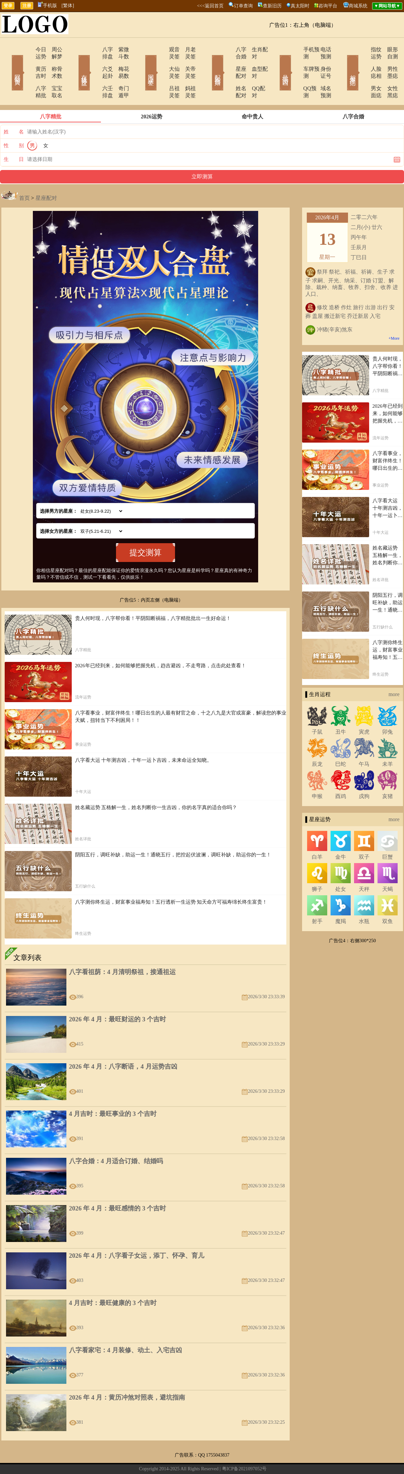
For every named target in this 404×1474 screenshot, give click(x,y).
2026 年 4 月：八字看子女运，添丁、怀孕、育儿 (137, 1234)
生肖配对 (254, 49)
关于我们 (131, 1458)
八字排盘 (94, 49)
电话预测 (321, 49)
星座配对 (228, 62)
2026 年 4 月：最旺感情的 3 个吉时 (117, 1187)
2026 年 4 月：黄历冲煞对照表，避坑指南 (127, 1376)
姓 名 (14, 110)
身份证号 (321, 62)
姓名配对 (228, 74)
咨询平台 (328, 5)
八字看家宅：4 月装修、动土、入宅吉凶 (125, 1329)
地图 (278, 1458)
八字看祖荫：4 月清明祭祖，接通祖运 (122, 950)
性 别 (14, 124)
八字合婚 (228, 49)
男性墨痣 (388, 62)
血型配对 (254, 62)
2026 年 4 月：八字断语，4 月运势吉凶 (123, 1045)
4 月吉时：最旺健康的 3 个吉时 (113, 1281)
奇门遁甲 (120, 74)
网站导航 (171, 1458)
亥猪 (387, 775)
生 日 (14, 138)
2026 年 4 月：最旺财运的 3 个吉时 (117, 998)
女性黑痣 (388, 74)
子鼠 (317, 711)
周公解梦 (53, 49)
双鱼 (387, 900)
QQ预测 (293, 74)
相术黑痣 (343, 63)
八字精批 (27, 74)
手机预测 (295, 49)
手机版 (47, 5)
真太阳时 (300, 5)
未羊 (387, 743)
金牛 (340, 836)
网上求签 (141, 63)
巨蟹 (387, 836)
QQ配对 (252, 74)
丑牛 (340, 711)
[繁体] (68, 5)
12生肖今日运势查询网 (205, 1458)
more (394, 673)
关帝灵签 (187, 62)
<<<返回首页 (210, 5)
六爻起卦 (94, 62)
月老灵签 (187, 49)
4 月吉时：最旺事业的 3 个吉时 (113, 1092)
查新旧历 (272, 5)
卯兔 (387, 711)
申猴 (317, 775)
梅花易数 (120, 62)
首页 (24, 177)
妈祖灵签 (187, 74)
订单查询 (243, 5)
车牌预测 (295, 62)
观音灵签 (161, 49)
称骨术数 (53, 62)
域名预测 (321, 74)
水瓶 (364, 900)
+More (394, 317)
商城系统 (358, 5)
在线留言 (151, 1458)
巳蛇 (340, 743)
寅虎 (364, 711)
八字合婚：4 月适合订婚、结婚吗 (116, 1139)
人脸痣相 (362, 62)
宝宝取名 (53, 74)
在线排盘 (74, 63)
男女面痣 (362, 74)
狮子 (317, 868)
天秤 (364, 868)
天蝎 (387, 868)
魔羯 (340, 900)
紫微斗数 (120, 49)
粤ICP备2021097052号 (244, 1447)
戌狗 (364, 775)
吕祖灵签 (161, 74)
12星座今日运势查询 (251, 1458)
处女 (340, 868)
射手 (317, 900)
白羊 (317, 836)
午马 (364, 743)
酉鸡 (340, 775)
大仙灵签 (161, 62)
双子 (364, 836)
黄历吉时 (27, 62)
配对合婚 (209, 63)
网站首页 (7, 63)
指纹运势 (362, 49)
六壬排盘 (94, 74)
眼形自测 (388, 49)
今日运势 (27, 49)
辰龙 (317, 743)
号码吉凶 (276, 63)
